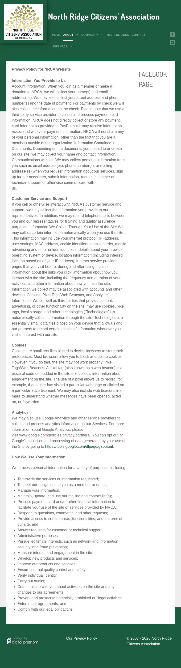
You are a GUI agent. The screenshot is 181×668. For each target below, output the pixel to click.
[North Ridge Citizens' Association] (23, 21)
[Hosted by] (22, 640)
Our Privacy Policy (81, 638)
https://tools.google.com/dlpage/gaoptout (79, 446)
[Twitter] (172, 42)
